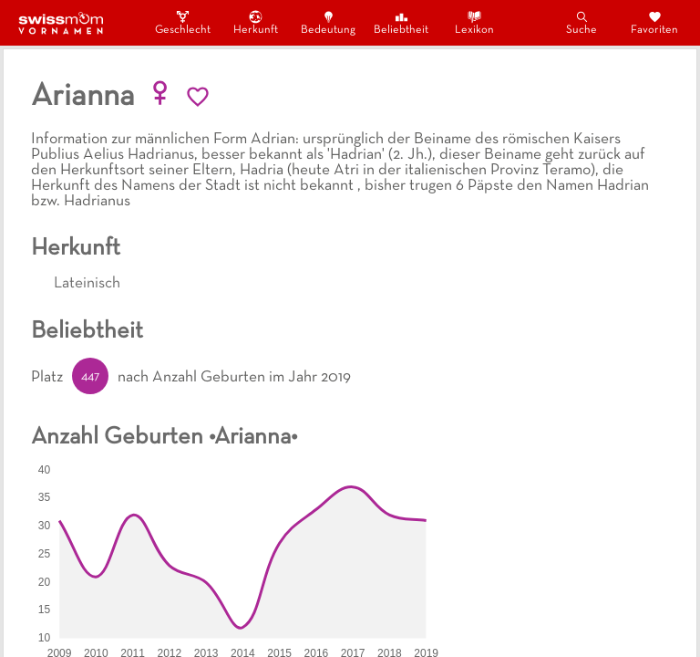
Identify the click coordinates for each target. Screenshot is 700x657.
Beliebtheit (401, 22)
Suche (581, 22)
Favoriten (654, 22)
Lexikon (474, 22)
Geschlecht (182, 22)
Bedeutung (328, 22)
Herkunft (255, 22)
